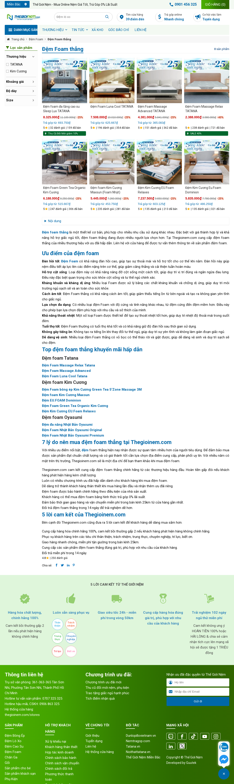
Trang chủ (18, 39)
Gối (7, 763)
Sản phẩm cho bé (18, 768)
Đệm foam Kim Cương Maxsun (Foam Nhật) (106, 190)
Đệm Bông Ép (15, 736)
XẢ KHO (97, 30)
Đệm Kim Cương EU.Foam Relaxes (156, 190)
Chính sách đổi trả (58, 769)
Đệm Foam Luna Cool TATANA (111, 106)
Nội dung (54, 221)
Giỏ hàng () (215, 4)
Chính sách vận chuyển (62, 763)
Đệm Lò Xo (13, 741)
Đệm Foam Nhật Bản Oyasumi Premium (73, 435)
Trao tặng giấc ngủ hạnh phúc (107, 693)
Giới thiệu (92, 736)
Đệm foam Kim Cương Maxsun (66, 395)
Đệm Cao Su (14, 746)
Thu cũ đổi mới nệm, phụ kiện (107, 688)
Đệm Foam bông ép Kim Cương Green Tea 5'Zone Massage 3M (92, 389)
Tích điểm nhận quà (100, 698)
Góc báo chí (118, 30)
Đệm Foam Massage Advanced (66, 371)
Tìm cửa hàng (139, 17)
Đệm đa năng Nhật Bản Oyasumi (67, 425)
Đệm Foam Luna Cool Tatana (64, 376)
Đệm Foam (36, 39)
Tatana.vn (133, 746)
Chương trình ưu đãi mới (103, 682)
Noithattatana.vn (138, 752)
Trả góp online (177, 17)
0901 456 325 (182, 4)
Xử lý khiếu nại (55, 741)
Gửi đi (198, 701)
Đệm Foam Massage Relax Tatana (68, 365)
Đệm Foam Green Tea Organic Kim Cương (64, 190)
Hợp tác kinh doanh (59, 752)
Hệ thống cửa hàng (100, 752)
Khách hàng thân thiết (61, 747)
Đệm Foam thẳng (59, 39)
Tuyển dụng (94, 741)
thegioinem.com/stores (22, 715)
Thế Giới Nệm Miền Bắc (143, 757)
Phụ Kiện (11, 779)
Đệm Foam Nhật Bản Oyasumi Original (72, 430)
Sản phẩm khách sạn (20, 774)
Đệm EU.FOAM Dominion (61, 400)
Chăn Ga (11, 757)
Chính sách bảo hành (60, 758)
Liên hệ (141, 30)
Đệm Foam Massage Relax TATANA (204, 109)
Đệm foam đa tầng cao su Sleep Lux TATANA (61, 109)
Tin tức (78, 30)
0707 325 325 (52, 698)
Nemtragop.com (138, 741)
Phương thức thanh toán (59, 777)
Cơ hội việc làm (215, 17)
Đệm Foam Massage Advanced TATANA (152, 109)
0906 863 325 (49, 704)
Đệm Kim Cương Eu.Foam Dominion (203, 190)
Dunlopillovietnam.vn (141, 736)
